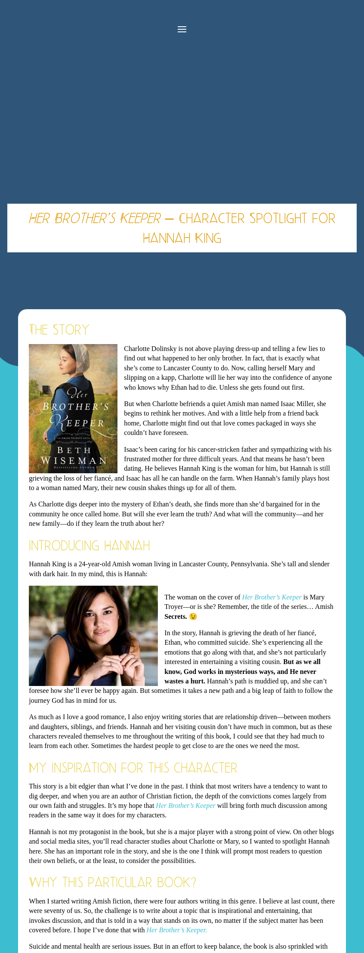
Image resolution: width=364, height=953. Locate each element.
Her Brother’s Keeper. (177, 930)
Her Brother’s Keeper (272, 597)
